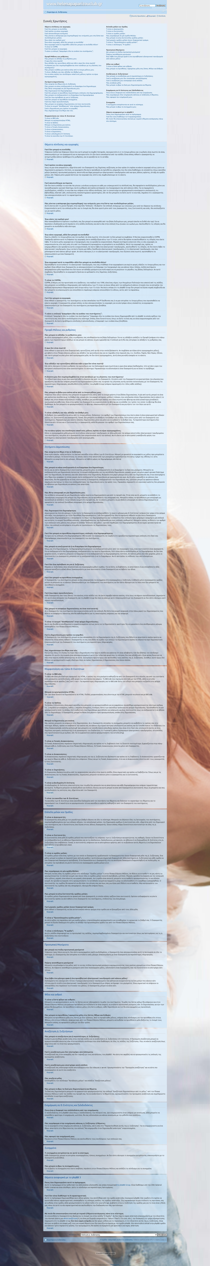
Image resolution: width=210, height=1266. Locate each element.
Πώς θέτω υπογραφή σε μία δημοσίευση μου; (62, 88)
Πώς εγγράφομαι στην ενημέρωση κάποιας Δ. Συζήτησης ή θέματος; (132, 95)
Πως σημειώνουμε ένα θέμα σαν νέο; (59, 110)
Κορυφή (50, 159)
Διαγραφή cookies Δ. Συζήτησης (120, 1239)
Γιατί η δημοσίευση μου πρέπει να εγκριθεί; (61, 108)
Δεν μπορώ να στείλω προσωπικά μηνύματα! (123, 52)
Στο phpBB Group (123, 1185)
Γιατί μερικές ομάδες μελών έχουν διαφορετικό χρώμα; (127, 40)
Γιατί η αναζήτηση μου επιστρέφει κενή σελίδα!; (124, 80)
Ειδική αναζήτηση (158, 8)
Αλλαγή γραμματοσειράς (163, 11)
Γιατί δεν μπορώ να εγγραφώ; (56, 49)
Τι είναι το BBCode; (52, 118)
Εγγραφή (152, 16)
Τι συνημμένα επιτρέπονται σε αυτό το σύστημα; (124, 104)
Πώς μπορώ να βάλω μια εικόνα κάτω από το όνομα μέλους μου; (69, 70)
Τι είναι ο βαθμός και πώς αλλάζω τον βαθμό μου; (64, 72)
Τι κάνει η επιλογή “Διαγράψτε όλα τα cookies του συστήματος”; (69, 51)
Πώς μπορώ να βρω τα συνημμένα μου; (121, 107)
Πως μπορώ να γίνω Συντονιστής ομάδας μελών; (124, 38)
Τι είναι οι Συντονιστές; (114, 31)
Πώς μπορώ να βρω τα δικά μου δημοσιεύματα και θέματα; (128, 85)
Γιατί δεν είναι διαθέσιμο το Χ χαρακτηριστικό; (123, 117)
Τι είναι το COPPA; (51, 47)
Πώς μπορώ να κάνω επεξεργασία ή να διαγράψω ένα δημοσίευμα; (70, 86)
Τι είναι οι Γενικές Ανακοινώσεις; (57, 127)
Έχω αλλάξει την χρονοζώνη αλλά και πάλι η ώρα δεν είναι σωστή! (70, 63)
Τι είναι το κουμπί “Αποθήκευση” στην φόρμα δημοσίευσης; (67, 106)
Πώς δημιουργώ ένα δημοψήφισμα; (58, 91)
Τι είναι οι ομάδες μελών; (115, 33)
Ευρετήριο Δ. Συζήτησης (57, 12)
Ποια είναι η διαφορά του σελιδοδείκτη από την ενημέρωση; (129, 93)
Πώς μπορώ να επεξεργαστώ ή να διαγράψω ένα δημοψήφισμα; (69, 95)
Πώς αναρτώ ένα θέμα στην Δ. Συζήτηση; (60, 84)
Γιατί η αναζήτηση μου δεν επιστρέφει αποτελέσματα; (126, 78)
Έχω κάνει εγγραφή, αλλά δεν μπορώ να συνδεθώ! (64, 42)
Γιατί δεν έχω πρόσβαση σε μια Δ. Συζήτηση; (61, 97)
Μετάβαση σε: (74, 1234)
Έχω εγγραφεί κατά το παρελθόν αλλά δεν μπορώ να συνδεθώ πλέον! (71, 44)
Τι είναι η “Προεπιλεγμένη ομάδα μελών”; (122, 42)
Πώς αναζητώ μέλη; (113, 83)
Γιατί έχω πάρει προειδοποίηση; (57, 102)
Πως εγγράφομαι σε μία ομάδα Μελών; (121, 36)
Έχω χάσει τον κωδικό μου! (55, 40)
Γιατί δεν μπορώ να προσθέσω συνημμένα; (61, 99)
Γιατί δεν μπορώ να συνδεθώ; (56, 29)
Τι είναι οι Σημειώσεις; (53, 131)
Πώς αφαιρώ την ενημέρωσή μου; (119, 97)
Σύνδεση (162, 16)
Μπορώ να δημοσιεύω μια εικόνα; (58, 125)
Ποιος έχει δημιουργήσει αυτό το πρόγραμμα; (123, 114)
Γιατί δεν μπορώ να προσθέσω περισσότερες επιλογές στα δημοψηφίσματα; (74, 93)
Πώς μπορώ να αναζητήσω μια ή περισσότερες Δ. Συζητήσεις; (129, 76)
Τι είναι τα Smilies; (51, 123)
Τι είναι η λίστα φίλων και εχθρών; (119, 66)
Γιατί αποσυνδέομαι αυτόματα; (56, 33)
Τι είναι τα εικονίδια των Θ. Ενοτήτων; (59, 136)
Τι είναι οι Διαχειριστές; (115, 29)
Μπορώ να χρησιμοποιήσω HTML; (58, 120)
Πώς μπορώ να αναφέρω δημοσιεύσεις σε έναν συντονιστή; (68, 104)
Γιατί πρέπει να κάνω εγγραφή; (56, 31)
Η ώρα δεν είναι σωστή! (54, 61)
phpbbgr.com (114, 1264)
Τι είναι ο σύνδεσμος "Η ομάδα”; (118, 44)
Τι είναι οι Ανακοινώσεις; (54, 129)
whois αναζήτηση (70, 1218)
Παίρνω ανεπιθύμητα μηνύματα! (118, 54)
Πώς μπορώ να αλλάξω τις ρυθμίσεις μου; (61, 59)
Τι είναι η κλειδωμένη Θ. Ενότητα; (57, 134)
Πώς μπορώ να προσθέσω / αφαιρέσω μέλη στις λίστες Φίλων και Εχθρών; (134, 68)
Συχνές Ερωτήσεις (139, 16)
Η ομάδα (103, 1239)
